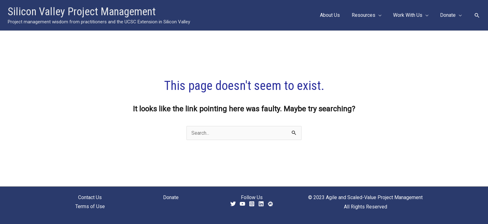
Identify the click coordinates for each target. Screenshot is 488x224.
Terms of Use (90, 207)
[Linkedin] (261, 204)
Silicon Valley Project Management (82, 11)
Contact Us (90, 197)
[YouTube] (242, 204)
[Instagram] (252, 204)
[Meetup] (270, 204)
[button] (477, 15)
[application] (382, 15)
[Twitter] (233, 204)
